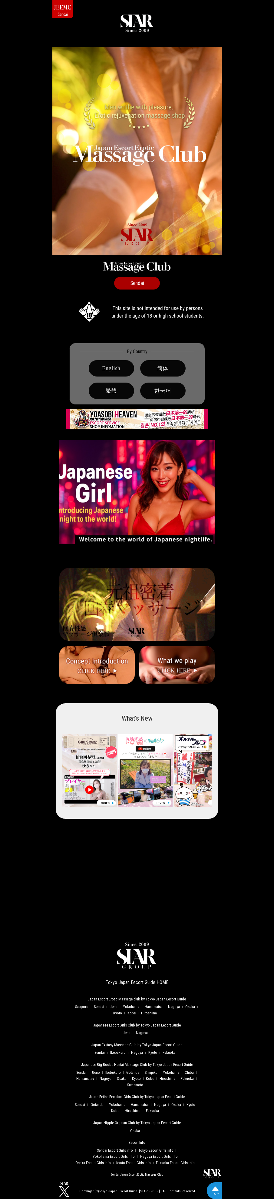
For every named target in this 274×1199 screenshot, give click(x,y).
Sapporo (81, 1006)
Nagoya (174, 1006)
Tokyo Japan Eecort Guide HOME (137, 982)
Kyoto (117, 1013)
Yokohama (131, 1006)
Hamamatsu (154, 1006)
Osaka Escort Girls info (93, 1162)
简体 (163, 368)
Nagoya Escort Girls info (159, 1156)
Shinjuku (151, 1072)
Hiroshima (149, 1013)
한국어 (162, 391)
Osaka (190, 1006)
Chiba (189, 1072)
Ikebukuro (118, 1052)
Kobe (131, 1013)
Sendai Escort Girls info (115, 1150)
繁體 (111, 391)
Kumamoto (135, 1085)
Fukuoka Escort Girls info (175, 1162)
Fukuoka (169, 1052)
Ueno (113, 1006)
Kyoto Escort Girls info (133, 1162)
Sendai (99, 1006)
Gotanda (132, 1072)
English (111, 368)
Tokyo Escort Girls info (155, 1150)
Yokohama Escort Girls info (114, 1156)
